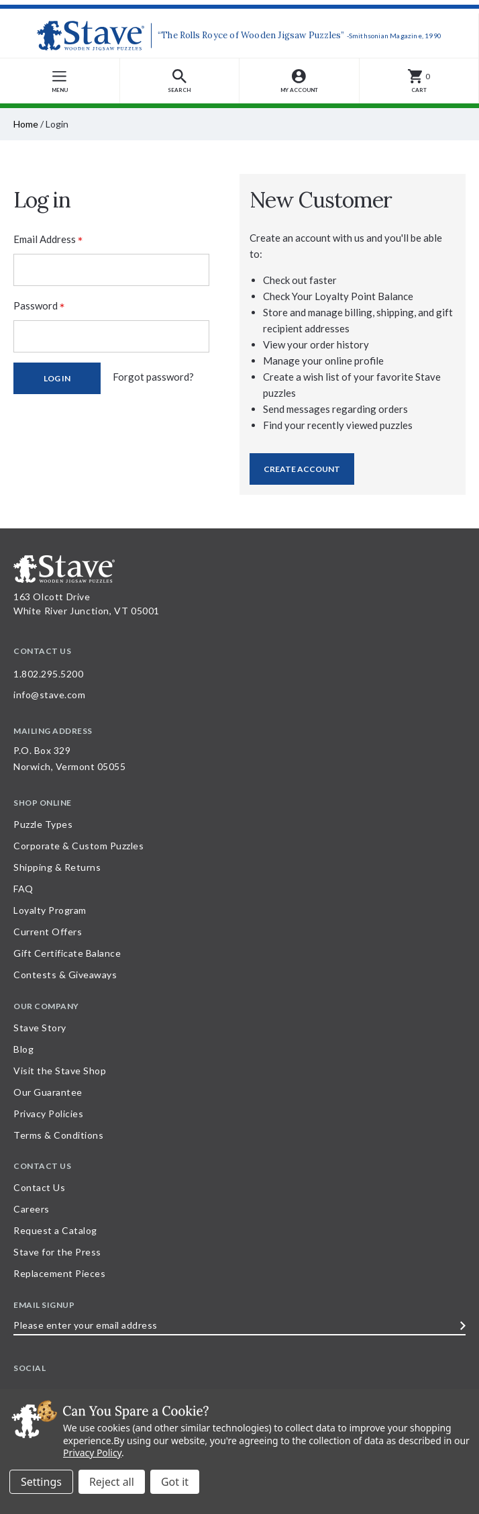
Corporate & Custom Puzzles (78, 845)
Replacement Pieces (59, 1273)
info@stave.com (49, 694)
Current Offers (47, 931)
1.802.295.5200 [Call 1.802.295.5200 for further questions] (48, 673)
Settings (41, 1481)
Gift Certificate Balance (67, 953)
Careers (31, 1209)
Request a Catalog (55, 1230)
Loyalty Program (50, 910)
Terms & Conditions (58, 1135)
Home (25, 124)
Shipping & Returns (57, 867)
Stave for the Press (57, 1252)
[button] (180, 80)
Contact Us (39, 1187)
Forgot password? (153, 377)
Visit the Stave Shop (59, 1070)
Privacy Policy (92, 1452)
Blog (23, 1049)
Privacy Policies (48, 1113)
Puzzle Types (42, 824)
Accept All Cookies (174, 1482)
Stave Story (39, 1027)
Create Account (302, 469)
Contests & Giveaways (65, 974)
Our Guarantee (48, 1092)
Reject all (111, 1481)
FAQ (23, 888)
